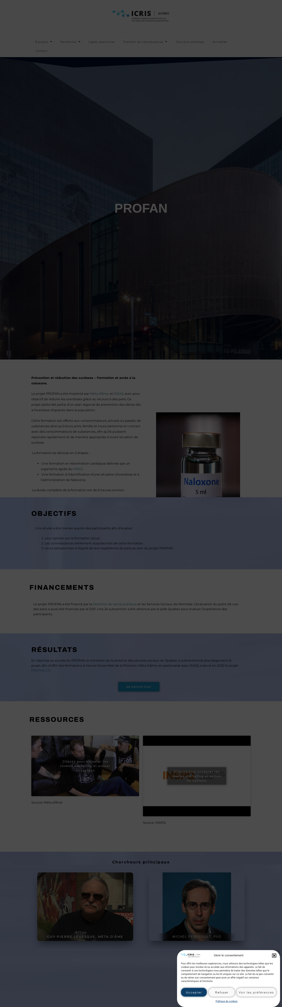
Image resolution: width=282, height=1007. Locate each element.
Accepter (194, 992)
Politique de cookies (227, 1001)
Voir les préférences (256, 992)
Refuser (222, 992)
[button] (274, 956)
